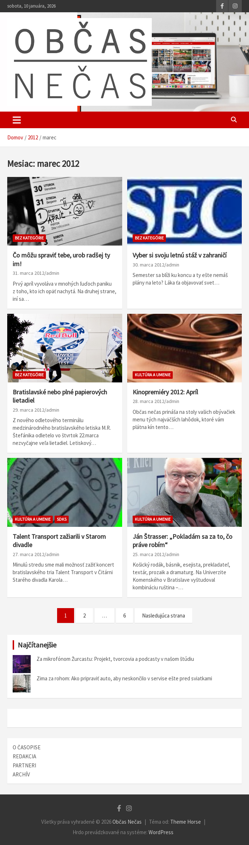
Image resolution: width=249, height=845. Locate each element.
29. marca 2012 (28, 410)
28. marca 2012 (148, 401)
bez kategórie (29, 237)
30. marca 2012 (148, 264)
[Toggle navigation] (16, 120)
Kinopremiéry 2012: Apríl (165, 392)
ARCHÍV (21, 774)
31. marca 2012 (28, 273)
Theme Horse (185, 821)
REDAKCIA (24, 756)
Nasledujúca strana (163, 615)
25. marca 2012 (148, 554)
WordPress (161, 832)
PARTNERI (24, 765)
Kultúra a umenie (153, 374)
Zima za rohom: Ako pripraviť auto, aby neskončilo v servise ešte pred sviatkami (124, 678)
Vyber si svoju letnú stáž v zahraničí (180, 255)
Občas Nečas (127, 821)
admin (52, 273)
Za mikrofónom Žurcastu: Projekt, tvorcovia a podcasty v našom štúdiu (115, 658)
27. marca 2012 (28, 554)
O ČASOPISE (26, 747)
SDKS (61, 519)
